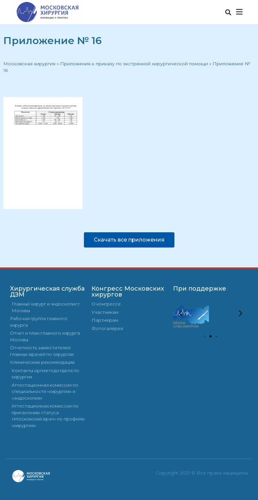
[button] (228, 12)
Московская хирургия (29, 63)
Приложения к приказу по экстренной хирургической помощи (134, 63)
